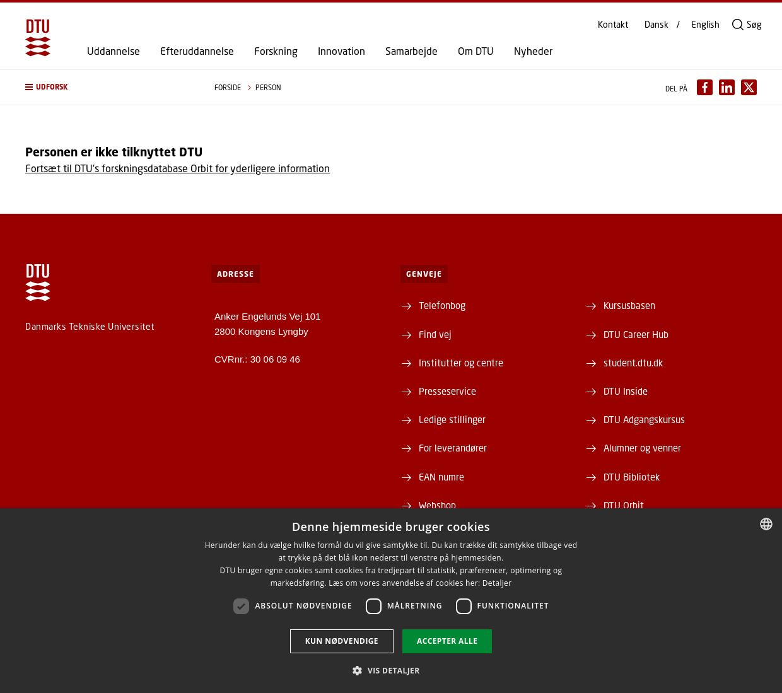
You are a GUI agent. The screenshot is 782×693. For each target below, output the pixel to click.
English (705, 24)
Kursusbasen (629, 305)
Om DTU (476, 51)
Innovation (341, 51)
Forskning (276, 51)
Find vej (435, 334)
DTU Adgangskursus (644, 419)
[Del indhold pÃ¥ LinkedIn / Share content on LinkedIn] (727, 87)
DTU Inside (626, 391)
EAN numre (441, 476)
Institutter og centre (461, 362)
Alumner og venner (642, 447)
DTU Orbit (624, 505)
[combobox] (766, 524)
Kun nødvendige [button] (341, 641)
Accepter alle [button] (447, 641)
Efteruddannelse (197, 51)
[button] (107, 87)
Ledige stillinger (452, 419)
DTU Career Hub (636, 334)
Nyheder (533, 51)
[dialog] (391, 600)
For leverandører (453, 447)
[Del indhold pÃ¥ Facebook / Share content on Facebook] (705, 87)
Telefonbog (442, 305)
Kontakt (613, 24)
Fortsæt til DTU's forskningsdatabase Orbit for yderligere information (177, 168)
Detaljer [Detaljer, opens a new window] (497, 583)
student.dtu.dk (633, 362)
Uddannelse (113, 51)
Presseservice (447, 391)
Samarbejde (411, 51)
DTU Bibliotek (632, 476)
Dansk (656, 24)
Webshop (437, 505)
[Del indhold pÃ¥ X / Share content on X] (749, 87)
